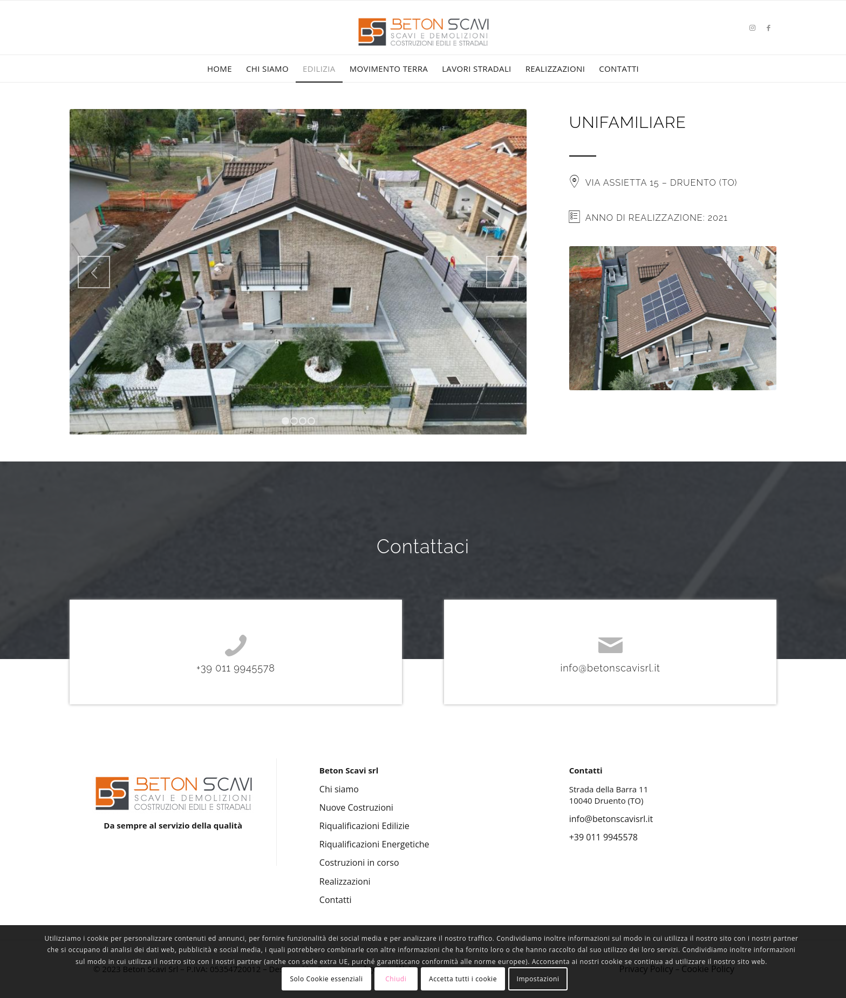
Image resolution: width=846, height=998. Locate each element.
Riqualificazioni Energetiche (374, 844)
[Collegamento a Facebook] (768, 27)
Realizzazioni (345, 881)
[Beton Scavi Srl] (423, 43)
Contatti (335, 900)
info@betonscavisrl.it (610, 668)
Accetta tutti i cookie (463, 978)
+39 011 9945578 (235, 668)
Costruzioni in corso (359, 862)
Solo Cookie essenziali (326, 978)
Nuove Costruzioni (356, 807)
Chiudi (395, 978)
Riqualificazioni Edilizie (364, 826)
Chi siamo (339, 789)
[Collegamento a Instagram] (752, 27)
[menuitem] (219, 68)
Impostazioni (537, 978)
